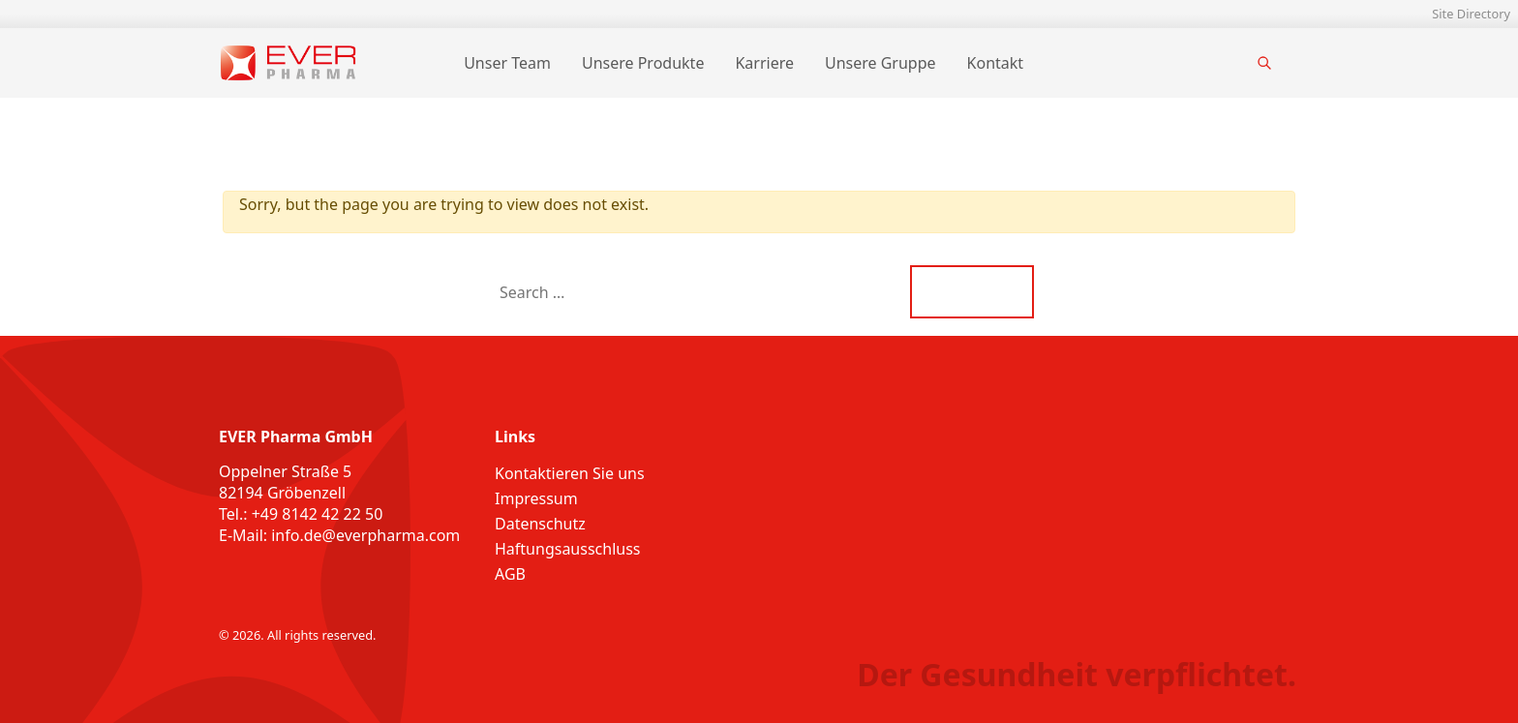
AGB (510, 574)
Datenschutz (540, 523)
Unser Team (507, 63)
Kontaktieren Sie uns (570, 473)
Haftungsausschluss (568, 548)
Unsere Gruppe (880, 63)
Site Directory (1471, 13)
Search (972, 292)
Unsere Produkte (643, 63)
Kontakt (995, 63)
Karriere (764, 63)
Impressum (536, 498)
